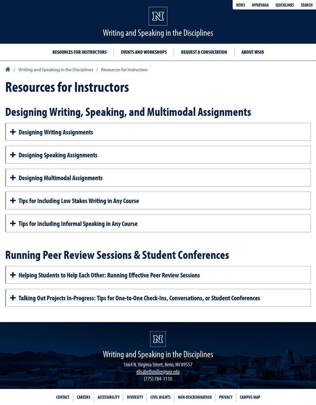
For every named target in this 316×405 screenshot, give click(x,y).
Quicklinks (285, 5)
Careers (83, 397)
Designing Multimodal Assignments (56, 177)
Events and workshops (144, 52)
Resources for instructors (79, 52)
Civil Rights (160, 397)
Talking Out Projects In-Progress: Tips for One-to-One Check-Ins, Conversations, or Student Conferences (134, 297)
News (240, 5)
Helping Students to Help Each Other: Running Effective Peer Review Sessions (104, 275)
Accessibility (108, 397)
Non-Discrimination (195, 397)
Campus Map (250, 397)
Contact (62, 397)
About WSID (253, 52)
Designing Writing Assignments (51, 132)
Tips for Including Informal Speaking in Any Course (73, 223)
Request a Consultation (204, 52)
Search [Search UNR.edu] (307, 5)
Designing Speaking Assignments (53, 154)
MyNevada (260, 5)
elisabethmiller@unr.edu (158, 371)
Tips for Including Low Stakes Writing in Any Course (74, 200)
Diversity (135, 397)
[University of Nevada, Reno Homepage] (158, 339)
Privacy (225, 397)
